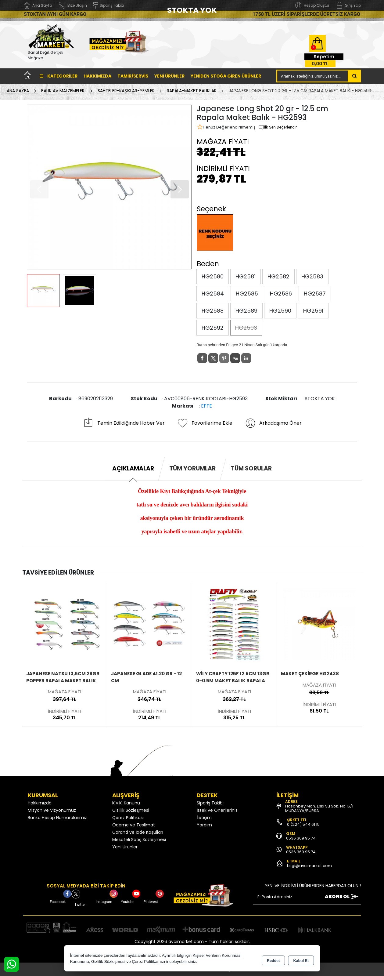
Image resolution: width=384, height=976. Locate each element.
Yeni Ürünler (125, 847)
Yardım (204, 825)
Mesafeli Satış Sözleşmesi (139, 839)
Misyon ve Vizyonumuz (52, 810)
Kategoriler (58, 76)
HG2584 (213, 293)
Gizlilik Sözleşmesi (130, 810)
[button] (179, 189)
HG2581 (245, 276)
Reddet (273, 959)
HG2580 (213, 276)
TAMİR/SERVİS (132, 76)
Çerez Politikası (128, 818)
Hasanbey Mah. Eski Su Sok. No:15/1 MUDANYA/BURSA (319, 808)
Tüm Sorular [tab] (251, 468)
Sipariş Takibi (210, 803)
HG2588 (213, 310)
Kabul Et (301, 959)
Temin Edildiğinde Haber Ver (124, 423)
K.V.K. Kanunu (126, 803)
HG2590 (280, 310)
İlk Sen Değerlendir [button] (277, 127)
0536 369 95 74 (301, 838)
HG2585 (247, 293)
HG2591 (313, 310)
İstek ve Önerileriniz (217, 810)
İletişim (204, 818)
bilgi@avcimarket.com (309, 866)
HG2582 (278, 276)
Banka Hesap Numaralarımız (57, 818)
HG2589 (246, 310)
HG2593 (246, 328)
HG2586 (281, 293)
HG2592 (213, 328)
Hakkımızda (97, 76)
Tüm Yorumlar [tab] (192, 468)
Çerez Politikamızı (148, 962)
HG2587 (315, 293)
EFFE (206, 405)
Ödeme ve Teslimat (133, 825)
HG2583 (312, 276)
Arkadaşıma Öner (273, 423)
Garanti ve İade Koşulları (137, 832)
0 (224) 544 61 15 (303, 824)
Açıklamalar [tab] (133, 468)
